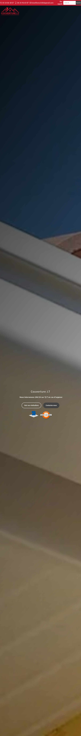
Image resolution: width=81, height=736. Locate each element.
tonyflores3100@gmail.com (42, 3)
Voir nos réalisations (31, 405)
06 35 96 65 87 (23, 3)
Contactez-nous (51, 405)
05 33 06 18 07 (8, 3)
